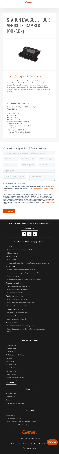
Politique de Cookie (29, 448)
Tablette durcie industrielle (15, 355)
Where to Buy (11, 365)
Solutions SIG (12, 260)
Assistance (29, 410)
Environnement (11, 374)
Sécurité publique (12, 276)
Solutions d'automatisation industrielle (20, 303)
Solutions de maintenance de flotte (19, 286)
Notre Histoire (11, 393)
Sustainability (10, 397)
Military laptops (12, 253)
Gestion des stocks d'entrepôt (17, 290)
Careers (8, 400)
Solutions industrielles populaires (28, 242)
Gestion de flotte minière (16, 316)
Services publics (12, 256)
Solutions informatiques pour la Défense (21, 250)
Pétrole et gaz (11, 322)
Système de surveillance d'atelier (18, 306)
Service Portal (10, 415)
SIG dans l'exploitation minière (17, 313)
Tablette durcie (11, 348)
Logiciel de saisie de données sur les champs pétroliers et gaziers (27, 330)
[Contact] (56, 2)
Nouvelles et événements (15, 403)
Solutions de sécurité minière (17, 319)
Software (9, 358)
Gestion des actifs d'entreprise (17, 299)
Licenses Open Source (13, 418)
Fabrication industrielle (14, 296)
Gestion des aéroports (15, 293)
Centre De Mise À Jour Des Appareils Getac (21, 422)
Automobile (10, 266)
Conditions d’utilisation (39, 444)
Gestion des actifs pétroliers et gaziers (20, 326)
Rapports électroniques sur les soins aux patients (24, 280)
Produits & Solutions (29, 340)
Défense (9, 246)
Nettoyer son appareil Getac (15, 378)
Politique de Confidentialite (20, 444)
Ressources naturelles (14, 309)
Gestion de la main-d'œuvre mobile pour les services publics (28, 263)
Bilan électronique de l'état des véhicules (21, 270)
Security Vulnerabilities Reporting (17, 425)
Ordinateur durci (11, 345)
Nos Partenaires (11, 368)
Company (29, 389)
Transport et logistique (14, 283)
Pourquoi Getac (11, 371)
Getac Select (10, 361)
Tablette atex (10, 352)
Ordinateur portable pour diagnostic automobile (23, 273)
